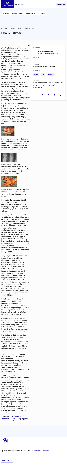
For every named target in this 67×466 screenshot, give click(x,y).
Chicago (35, 87)
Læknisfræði (29, 13)
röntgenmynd (6, 173)
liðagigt (50, 74)
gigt (43, 74)
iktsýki (36, 74)
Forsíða (7, 13)
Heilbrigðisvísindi (17, 13)
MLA (42, 87)
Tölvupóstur (41, 451)
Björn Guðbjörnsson (45, 51)
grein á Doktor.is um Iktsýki (14, 420)
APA (39, 87)
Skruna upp (7, 460)
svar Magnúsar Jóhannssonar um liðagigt (11, 417)
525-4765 (27, 451)
